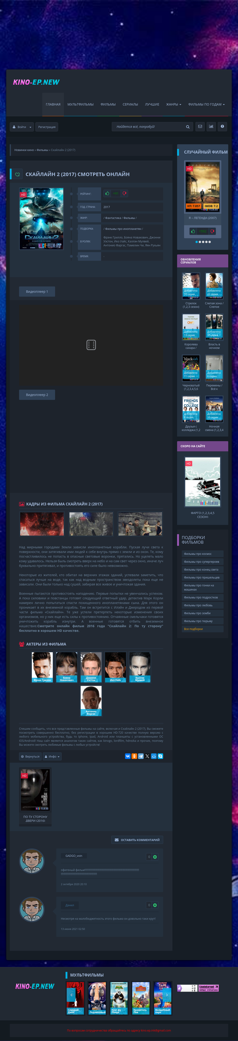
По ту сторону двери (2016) (35, 818)
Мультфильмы (80, 104)
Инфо (52, 757)
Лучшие (152, 104)
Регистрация (47, 127)
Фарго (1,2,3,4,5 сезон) (202, 513)
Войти (22, 127)
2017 (106, 207)
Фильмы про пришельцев (201, 577)
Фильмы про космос (198, 553)
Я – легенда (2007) (202, 218)
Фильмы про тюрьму (198, 620)
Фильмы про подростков (201, 596)
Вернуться (30, 757)
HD (23, 195)
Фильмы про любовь (198, 605)
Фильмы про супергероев (201, 561)
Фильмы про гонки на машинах (199, 587)
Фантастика (113, 218)
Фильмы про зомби (197, 612)
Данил (70, 905)
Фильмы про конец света (201, 569)
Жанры (173, 104)
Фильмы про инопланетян (123, 229)
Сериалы (130, 104)
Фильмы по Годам (206, 104)
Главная (53, 104)
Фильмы (108, 104)
